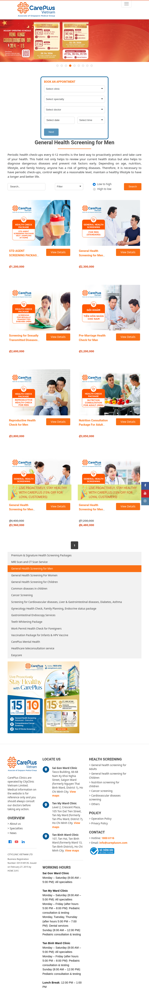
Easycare (16, 655)
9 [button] (91, 65)
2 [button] (62, 65)
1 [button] (57, 65)
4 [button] (70, 65)
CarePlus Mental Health (25, 642)
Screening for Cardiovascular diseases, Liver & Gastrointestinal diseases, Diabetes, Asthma (66, 602)
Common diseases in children (29, 588)
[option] (74, 40)
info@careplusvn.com (113, 843)
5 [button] (74, 65)
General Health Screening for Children (34, 582)
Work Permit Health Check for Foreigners (36, 628)
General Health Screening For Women (34, 575)
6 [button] (79, 65)
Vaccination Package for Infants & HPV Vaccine (39, 635)
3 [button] (66, 65)
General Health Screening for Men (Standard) (91, 255)
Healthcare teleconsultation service (32, 648)
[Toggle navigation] (126, 3)
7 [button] (83, 65)
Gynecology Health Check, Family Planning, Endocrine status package (53, 608)
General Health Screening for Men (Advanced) (21, 509)
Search (133, 186)
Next (51, 131)
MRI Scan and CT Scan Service (29, 562)
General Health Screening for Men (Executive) (91, 509)
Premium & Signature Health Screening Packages (41, 555)
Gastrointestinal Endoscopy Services (33, 615)
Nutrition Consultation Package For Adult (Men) (93, 425)
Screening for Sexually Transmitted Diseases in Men (24, 340)
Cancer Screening (22, 595)
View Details (58, 252)
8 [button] (87, 65)
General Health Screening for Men (32, 568)
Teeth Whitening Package (26, 622)
